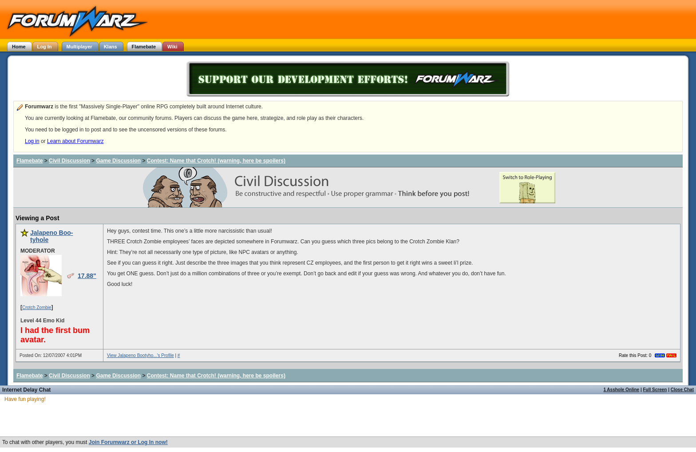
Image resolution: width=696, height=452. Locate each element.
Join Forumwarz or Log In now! (128, 442)
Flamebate (29, 161)
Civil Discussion (69, 161)
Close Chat (682, 389)
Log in (32, 141)
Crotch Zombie (36, 307)
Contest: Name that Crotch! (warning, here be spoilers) (216, 161)
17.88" (87, 275)
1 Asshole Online (621, 389)
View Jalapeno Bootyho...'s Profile (140, 355)
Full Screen (655, 389)
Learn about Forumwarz (75, 141)
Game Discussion (118, 161)
